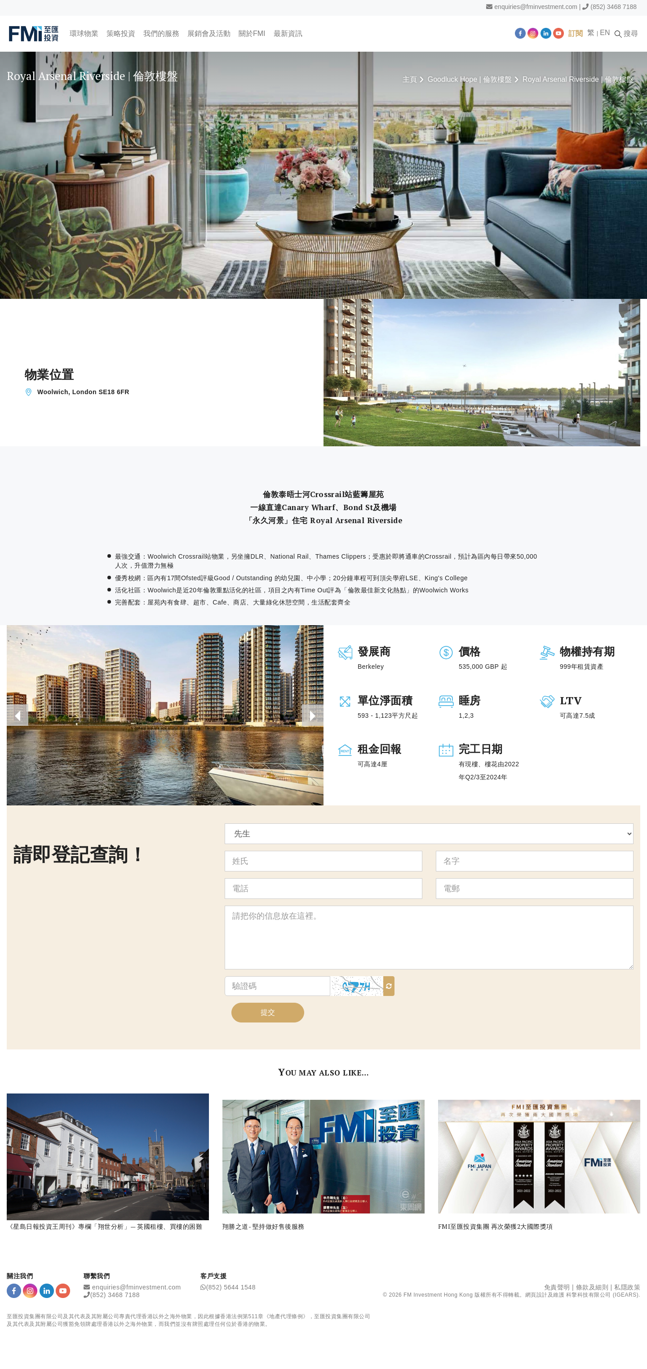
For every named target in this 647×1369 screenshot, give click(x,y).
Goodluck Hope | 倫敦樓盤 (470, 79)
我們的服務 (161, 33)
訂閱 (575, 33)
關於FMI (252, 33)
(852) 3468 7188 (613, 6)
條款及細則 (592, 1287)
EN (605, 32)
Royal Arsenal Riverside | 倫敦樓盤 (578, 79)
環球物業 (84, 33)
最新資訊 (288, 33)
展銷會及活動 (208, 33)
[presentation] (17, 715)
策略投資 (120, 33)
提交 (268, 1012)
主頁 (410, 79)
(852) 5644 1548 (231, 1287)
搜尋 (626, 34)
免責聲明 (557, 1287)
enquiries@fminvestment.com (535, 6)
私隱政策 (627, 1287)
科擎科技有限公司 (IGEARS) (602, 1295)
